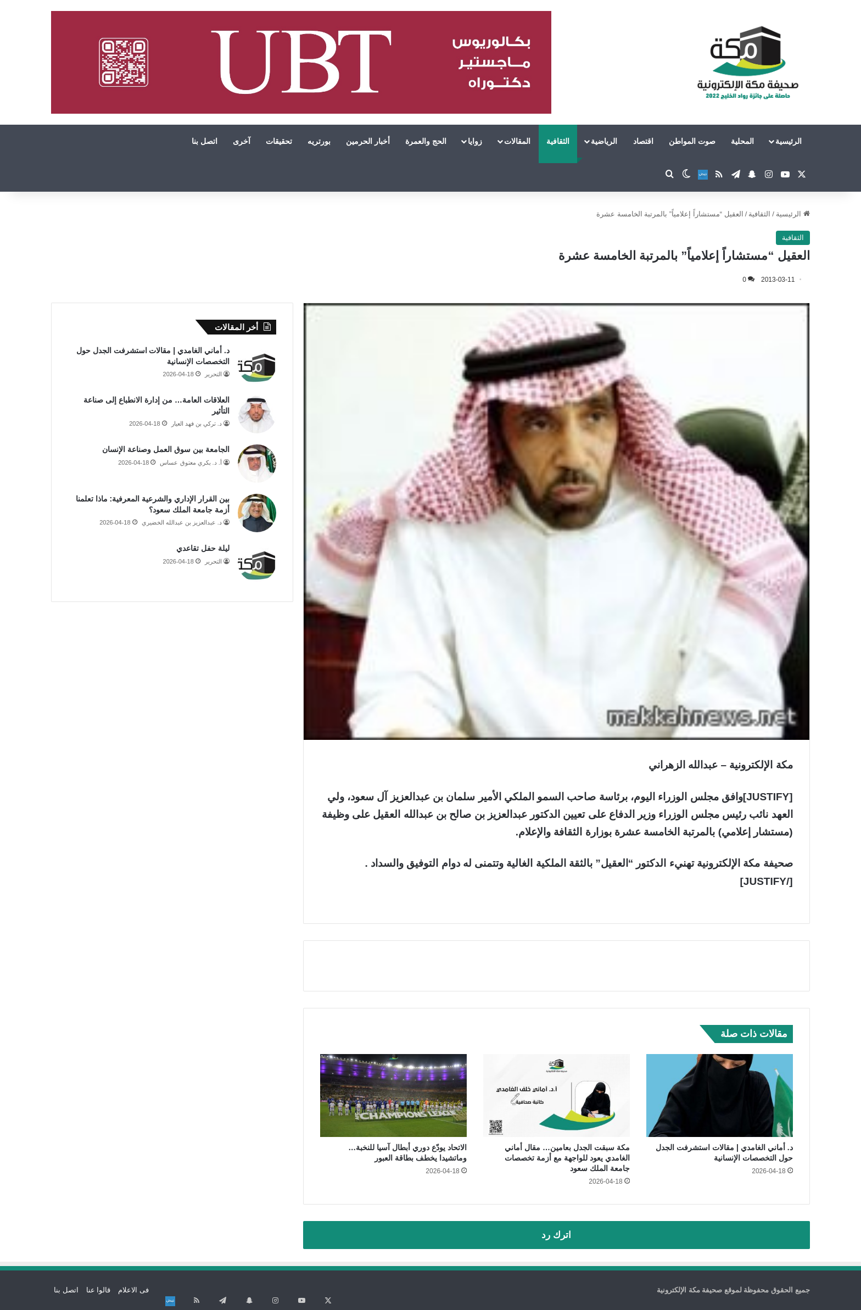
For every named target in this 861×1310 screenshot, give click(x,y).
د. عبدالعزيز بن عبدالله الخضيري (182, 522)
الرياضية (604, 141)
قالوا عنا (98, 1290)
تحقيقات (279, 141)
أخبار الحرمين (368, 141)
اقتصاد (643, 141)
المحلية (742, 141)
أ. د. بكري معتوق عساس (190, 462)
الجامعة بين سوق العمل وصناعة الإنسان (165, 449)
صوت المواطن (692, 141)
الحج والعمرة (425, 141)
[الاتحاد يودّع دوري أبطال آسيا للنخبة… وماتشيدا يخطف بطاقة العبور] (393, 1095)
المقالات (517, 141)
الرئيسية (788, 141)
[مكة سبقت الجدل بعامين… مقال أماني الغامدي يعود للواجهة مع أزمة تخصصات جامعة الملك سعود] (556, 1095)
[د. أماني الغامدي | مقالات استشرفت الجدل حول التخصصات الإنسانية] (719, 1095)
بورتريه (319, 141)
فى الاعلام (133, 1290)
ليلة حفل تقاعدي (203, 548)
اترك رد (556, 1235)
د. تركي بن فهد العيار (196, 423)
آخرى (241, 141)
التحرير (213, 374)
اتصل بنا (204, 141)
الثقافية (557, 141)
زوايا (475, 141)
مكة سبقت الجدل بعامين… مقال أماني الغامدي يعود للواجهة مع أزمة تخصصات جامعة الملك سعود (567, 1158)
